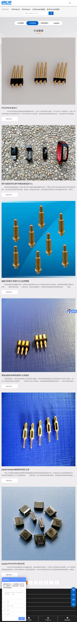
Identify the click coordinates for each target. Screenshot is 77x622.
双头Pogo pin (26, 9)
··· (51, 583)
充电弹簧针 (45, 23)
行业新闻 (32, 23)
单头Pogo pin (16, 9)
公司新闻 (20, 23)
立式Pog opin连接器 (38, 9)
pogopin (56, 23)
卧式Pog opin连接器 (53, 9)
